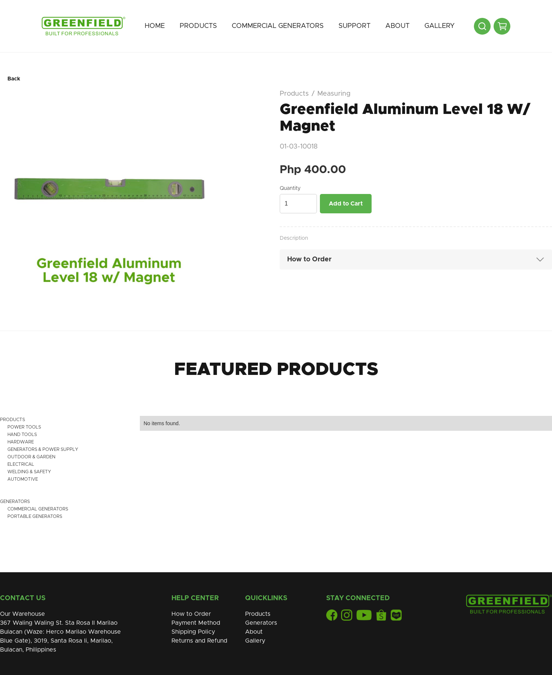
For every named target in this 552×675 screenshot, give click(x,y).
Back (13, 79)
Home (155, 26)
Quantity (290, 188)
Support (354, 26)
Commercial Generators (278, 26)
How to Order (191, 614)
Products (198, 26)
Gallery (439, 26)
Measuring (333, 93)
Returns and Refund (199, 641)
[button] (198, 26)
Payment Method (195, 623)
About (397, 26)
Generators (261, 623)
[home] (83, 26)
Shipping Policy (193, 632)
